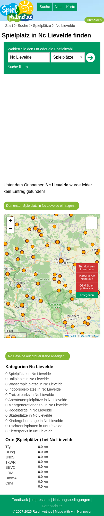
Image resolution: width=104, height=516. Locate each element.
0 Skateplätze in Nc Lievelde (28, 415)
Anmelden (94, 20)
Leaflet (70, 336)
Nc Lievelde (65, 25)
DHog (10, 452)
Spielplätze (42, 25)
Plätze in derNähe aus (87, 277)
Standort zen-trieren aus (87, 268)
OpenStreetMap (90, 336)
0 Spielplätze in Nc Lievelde (28, 374)
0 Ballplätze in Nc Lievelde (27, 379)
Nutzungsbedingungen (71, 500)
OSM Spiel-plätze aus (87, 287)
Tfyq (9, 447)
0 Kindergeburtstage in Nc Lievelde (34, 421)
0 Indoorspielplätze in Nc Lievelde (33, 389)
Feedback (20, 500)
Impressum (40, 500)
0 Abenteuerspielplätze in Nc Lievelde (36, 400)
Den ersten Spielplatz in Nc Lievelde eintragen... (41, 206)
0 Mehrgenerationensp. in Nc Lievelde (36, 405)
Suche (45, 7)
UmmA (11, 478)
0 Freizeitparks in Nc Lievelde (29, 395)
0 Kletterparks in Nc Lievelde (29, 431)
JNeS (9, 457)
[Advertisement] (52, 129)
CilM (9, 483)
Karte (70, 7)
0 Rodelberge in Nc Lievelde (28, 410)
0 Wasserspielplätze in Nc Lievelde (34, 384)
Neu (58, 7)
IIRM (9, 473)
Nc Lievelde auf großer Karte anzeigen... (37, 356)
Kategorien (87, 295)
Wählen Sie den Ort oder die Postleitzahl (40, 49)
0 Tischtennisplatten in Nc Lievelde (34, 426)
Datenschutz (52, 506)
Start (9, 25)
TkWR (10, 462)
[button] (13, 337)
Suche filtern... (19, 67)
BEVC (10, 467)
